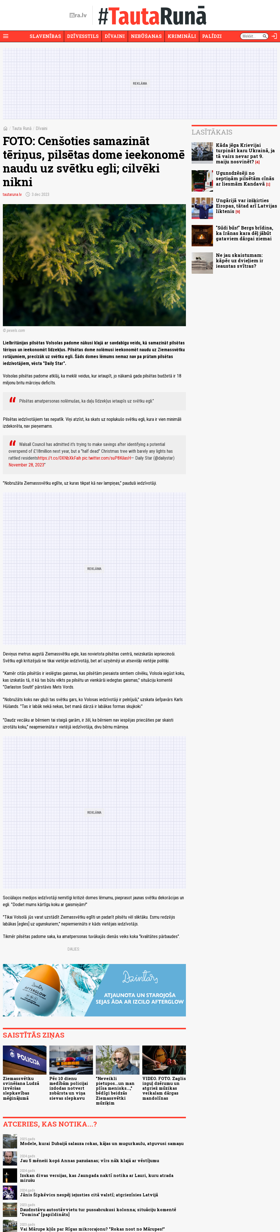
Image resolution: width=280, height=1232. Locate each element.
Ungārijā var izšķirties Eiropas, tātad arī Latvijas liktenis (246, 205)
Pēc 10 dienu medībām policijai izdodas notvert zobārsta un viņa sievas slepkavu (68, 1088)
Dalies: (74, 949)
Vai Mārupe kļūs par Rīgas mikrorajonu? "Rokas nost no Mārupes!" (92, 1229)
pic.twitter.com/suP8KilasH (106, 458)
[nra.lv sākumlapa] (78, 15)
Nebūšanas (146, 36)
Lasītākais (212, 132)
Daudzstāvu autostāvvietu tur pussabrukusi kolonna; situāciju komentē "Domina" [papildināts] (98, 1212)
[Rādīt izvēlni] (5, 36)
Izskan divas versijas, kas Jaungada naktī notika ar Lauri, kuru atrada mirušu (96, 1178)
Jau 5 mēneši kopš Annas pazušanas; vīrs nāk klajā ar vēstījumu (89, 1160)
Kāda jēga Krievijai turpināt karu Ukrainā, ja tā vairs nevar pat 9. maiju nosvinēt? (245, 153)
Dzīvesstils (83, 36)
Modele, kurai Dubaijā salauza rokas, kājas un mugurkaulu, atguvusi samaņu (102, 1143)
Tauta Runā (22, 128)
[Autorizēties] (274, 36)
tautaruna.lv (12, 194)
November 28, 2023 (26, 465)
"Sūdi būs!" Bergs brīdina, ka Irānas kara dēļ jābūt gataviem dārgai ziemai (244, 233)
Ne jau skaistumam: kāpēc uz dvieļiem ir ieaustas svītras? (239, 260)
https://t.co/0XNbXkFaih (59, 458)
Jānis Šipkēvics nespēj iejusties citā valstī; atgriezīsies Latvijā (89, 1195)
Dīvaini (115, 36)
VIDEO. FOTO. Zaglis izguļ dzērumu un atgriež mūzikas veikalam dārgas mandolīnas (164, 1088)
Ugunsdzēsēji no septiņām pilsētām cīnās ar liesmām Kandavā (245, 178)
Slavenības (45, 36)
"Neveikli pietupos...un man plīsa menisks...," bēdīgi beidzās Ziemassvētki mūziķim (115, 1091)
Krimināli (182, 36)
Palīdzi (212, 36)
